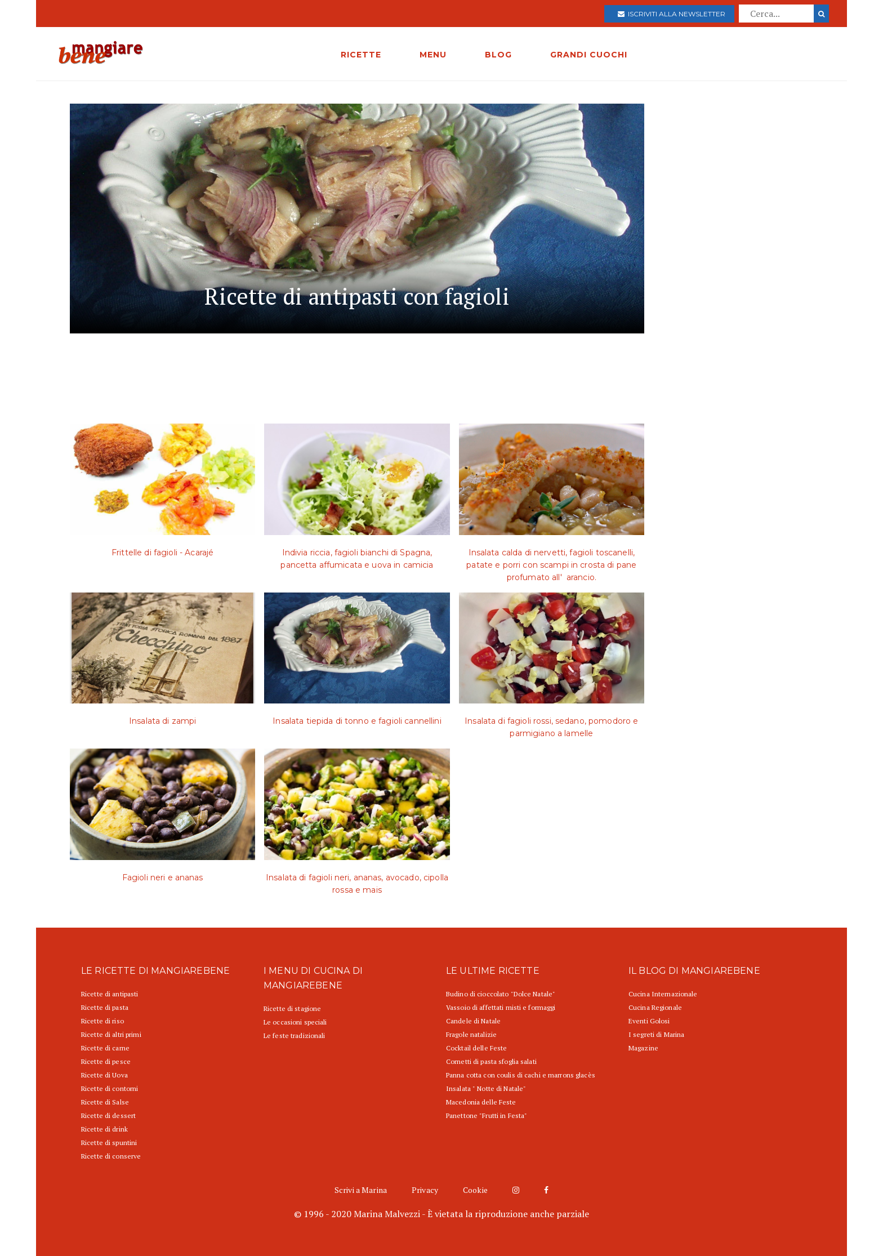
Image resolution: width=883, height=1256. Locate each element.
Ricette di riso (102, 1021)
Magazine (643, 1048)
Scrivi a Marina (361, 1189)
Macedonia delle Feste (481, 1102)
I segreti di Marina (656, 1034)
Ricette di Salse (105, 1102)
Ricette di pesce (106, 1061)
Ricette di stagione (292, 1008)
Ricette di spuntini (109, 1142)
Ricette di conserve (111, 1156)
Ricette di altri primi (111, 1034)
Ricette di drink (104, 1129)
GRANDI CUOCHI (588, 55)
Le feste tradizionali (294, 1035)
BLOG (498, 55)
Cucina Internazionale (663, 994)
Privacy (425, 1189)
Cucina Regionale (655, 1007)
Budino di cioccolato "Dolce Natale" (500, 994)
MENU (433, 55)
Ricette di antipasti (109, 994)
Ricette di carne (105, 1048)
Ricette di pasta (104, 1007)
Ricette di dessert (108, 1115)
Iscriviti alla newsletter (671, 14)
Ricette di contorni (109, 1088)
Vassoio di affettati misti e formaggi (500, 1007)
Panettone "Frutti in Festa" (486, 1115)
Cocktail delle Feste (476, 1048)
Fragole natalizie (471, 1034)
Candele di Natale (473, 1021)
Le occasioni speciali (295, 1022)
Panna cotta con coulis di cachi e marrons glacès (520, 1075)
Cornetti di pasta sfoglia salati (491, 1061)
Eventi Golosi (649, 1021)
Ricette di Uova (104, 1075)
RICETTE (361, 55)
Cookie (475, 1189)
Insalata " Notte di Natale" (486, 1088)
